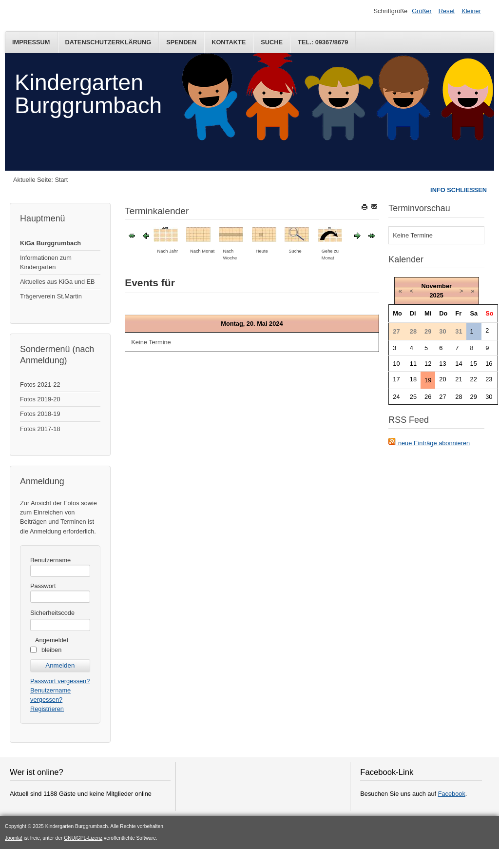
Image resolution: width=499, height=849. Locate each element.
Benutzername (50, 560)
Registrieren (47, 708)
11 (413, 363)
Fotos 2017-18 (40, 429)
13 (442, 363)
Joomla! (13, 838)
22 (473, 379)
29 (473, 396)
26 (427, 396)
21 (458, 379)
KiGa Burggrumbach (50, 243)
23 (488, 379)
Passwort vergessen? (60, 681)
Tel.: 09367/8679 (323, 42)
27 (442, 396)
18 (413, 379)
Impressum (31, 42)
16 (488, 363)
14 (458, 363)
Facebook (451, 793)
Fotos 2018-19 (40, 413)
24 (396, 396)
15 (473, 363)
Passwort (43, 586)
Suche (272, 42)
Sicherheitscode (52, 612)
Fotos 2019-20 (40, 399)
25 (413, 396)
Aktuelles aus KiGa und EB (57, 281)
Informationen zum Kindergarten (46, 262)
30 (488, 396)
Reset (447, 11)
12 (427, 363)
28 (458, 396)
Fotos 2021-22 (40, 384)
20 (442, 379)
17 (396, 379)
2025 (436, 295)
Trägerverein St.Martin (51, 296)
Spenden (181, 42)
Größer (422, 11)
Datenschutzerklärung (108, 42)
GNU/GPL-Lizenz (83, 838)
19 (427, 380)
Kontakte (228, 42)
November (436, 286)
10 (396, 363)
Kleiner (471, 11)
